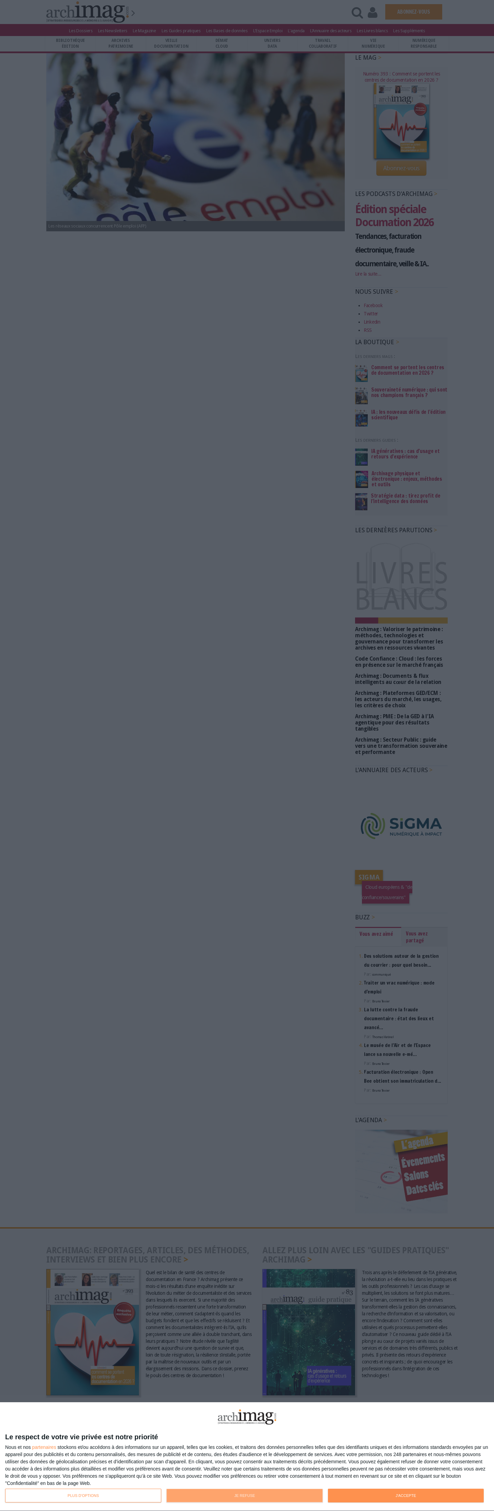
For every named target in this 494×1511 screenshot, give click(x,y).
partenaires (44, 1447)
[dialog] (247, 1457)
